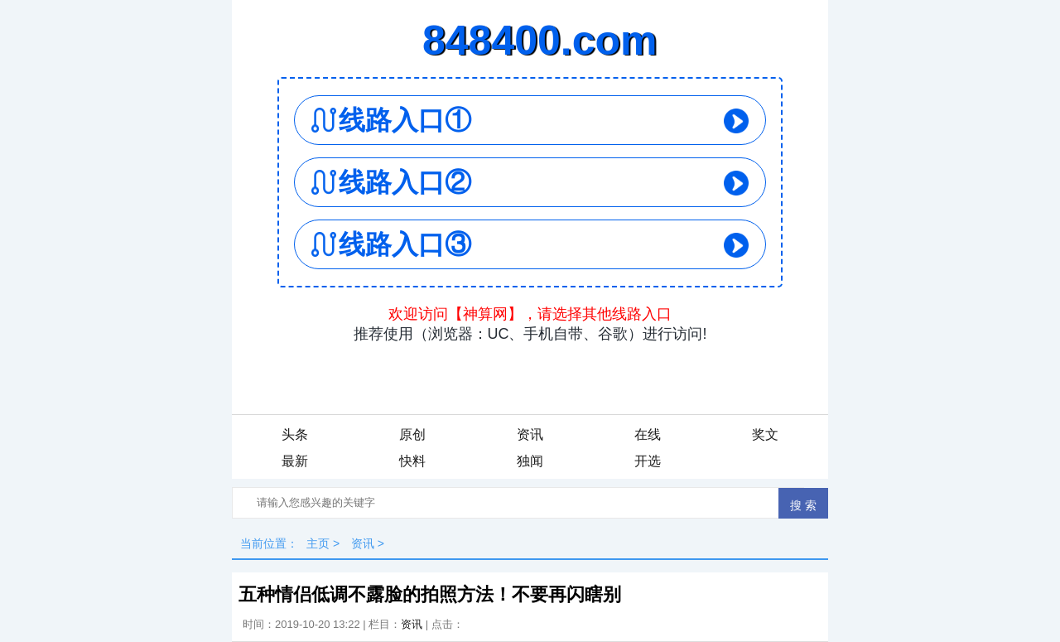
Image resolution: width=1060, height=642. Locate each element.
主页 (318, 543)
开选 (647, 461)
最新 (295, 461)
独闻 (530, 461)
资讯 (530, 434)
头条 (295, 434)
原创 (412, 434)
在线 (647, 434)
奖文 (765, 434)
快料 (412, 461)
